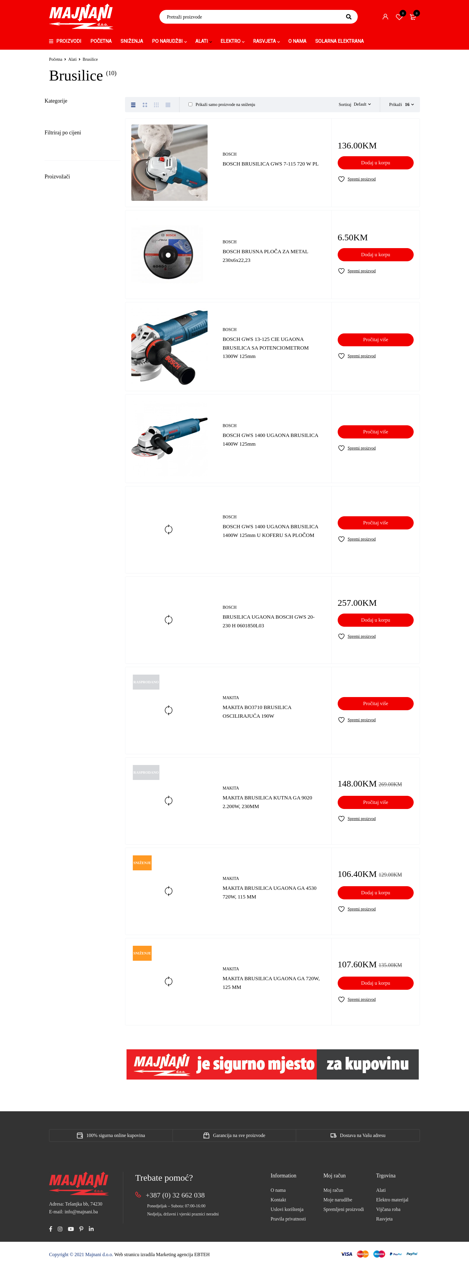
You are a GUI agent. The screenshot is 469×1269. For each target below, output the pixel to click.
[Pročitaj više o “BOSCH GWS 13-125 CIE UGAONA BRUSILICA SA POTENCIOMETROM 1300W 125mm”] (376, 343)
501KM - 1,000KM (71, 587)
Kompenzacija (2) (64, 327)
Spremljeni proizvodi (343, 1212)
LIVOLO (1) (58, 355)
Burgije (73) (62, 162)
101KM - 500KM (69, 576)
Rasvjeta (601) (60, 410)
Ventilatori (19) (61, 479)
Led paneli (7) (60, 341)
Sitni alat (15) (64, 230)
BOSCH (230, 153)
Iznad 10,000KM (68, 609)
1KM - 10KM (65, 555)
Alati (72, 59)
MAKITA (231, 701)
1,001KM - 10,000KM (74, 598)
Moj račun (333, 1193)
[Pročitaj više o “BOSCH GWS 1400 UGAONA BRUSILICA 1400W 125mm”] (376, 435)
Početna (55, 59)
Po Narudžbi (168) (65, 396)
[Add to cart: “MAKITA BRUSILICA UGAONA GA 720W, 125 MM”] (376, 986)
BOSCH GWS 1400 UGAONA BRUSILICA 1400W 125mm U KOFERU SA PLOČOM (261, 533)
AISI (60, 681)
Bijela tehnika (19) (65, 245)
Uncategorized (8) (64, 451)
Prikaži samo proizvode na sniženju (221, 104)
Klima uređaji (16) (65, 313)
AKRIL (62, 692)
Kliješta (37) (62, 196)
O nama (278, 1193)
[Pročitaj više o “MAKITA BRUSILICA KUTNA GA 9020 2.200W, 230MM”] (376, 805)
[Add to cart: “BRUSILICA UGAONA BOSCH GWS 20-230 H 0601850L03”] (376, 623)
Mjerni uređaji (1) (68, 207)
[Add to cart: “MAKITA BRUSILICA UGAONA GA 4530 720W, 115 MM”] (376, 896)
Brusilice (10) (64, 127)
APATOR (64, 714)
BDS (59, 725)
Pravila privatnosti (288, 1221)
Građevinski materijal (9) (72, 272)
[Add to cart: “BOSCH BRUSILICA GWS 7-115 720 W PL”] (376, 166)
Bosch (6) (66, 139)
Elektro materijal (392, 1202)
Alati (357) (56, 115)
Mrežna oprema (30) (67, 368)
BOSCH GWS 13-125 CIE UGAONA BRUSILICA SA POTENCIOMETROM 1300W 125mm (271, 350)
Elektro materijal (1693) (71, 258)
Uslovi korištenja (287, 1212)
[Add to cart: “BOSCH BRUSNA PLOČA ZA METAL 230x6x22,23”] (376, 258)
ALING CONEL (72, 703)
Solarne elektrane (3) (67, 423)
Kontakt (278, 1202)
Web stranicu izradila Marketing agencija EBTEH (162, 1257)
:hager (62, 659)
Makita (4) (67, 151)
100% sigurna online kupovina (115, 1138)
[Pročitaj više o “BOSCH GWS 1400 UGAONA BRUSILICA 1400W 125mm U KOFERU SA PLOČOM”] (376, 526)
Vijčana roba (388, 1212)
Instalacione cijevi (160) (71, 300)
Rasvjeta (384, 1221)
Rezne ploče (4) (66, 219)
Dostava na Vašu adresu (363, 1138)
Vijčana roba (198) (65, 506)
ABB (60, 670)
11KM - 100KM (67, 566)
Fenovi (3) (61, 185)
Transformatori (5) (65, 437)
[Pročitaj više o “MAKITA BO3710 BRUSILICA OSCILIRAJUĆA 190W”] (376, 707)
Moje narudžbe (337, 1202)
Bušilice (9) (62, 173)
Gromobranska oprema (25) (74, 286)
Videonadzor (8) (62, 492)
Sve (56, 544)
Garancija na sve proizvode (239, 1138)
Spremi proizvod (399, 17)
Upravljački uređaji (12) (71, 465)
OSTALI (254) (60, 382)
